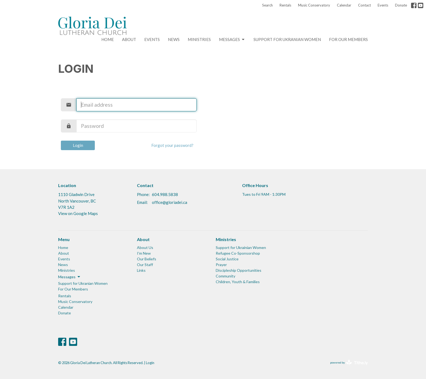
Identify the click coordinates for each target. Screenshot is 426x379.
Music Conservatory (314, 5)
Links (141, 270)
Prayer (221, 264)
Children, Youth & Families (238, 281)
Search (267, 5)
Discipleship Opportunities (238, 270)
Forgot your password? (172, 145)
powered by (349, 363)
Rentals (285, 5)
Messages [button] (69, 277)
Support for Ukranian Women (287, 39)
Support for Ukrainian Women (241, 247)
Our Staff (145, 264)
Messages (232, 39)
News (174, 39)
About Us (145, 247)
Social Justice (227, 259)
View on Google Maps (78, 213)
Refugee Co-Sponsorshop (238, 253)
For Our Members (348, 39)
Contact (364, 5)
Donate (401, 5)
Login (78, 145)
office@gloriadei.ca (169, 202)
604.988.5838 (165, 194)
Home (107, 39)
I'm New (144, 253)
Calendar (344, 5)
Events (383, 5)
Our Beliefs (146, 259)
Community (225, 276)
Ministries (199, 39)
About (129, 39)
